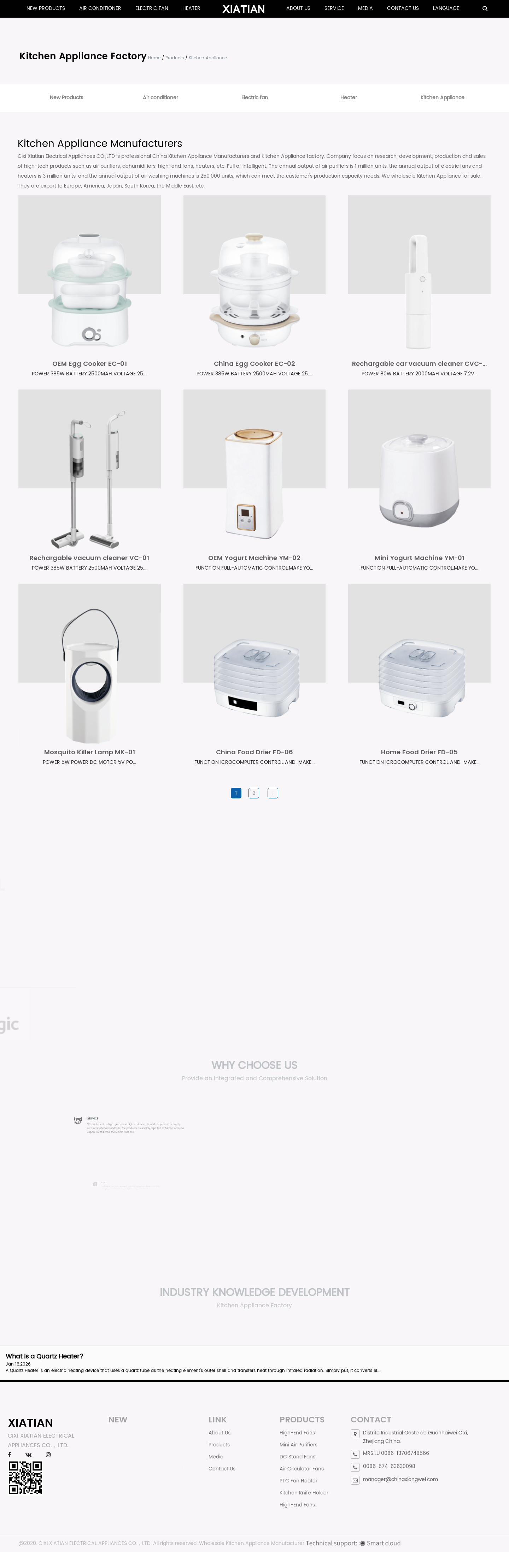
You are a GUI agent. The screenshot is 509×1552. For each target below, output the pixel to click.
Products (174, 58)
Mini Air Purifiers (298, 1445)
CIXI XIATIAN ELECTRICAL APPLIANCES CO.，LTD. (95, 1543)
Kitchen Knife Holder (304, 1493)
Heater (191, 8)
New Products (46, 8)
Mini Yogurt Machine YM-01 (419, 557)
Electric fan (151, 8)
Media (365, 8)
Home (154, 58)
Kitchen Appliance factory (293, 156)
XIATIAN (30, 1423)
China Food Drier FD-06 (254, 752)
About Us (298, 8)
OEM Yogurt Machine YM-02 (254, 557)
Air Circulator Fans (302, 1469)
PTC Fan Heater (298, 1481)
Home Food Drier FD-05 (419, 752)
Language (446, 8)
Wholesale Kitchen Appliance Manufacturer (251, 1543)
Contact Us (403, 8)
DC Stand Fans (297, 1457)
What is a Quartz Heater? (44, 1356)
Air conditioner (100, 8)
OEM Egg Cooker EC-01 (89, 363)
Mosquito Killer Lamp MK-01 (89, 752)
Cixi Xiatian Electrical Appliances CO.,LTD (66, 156)
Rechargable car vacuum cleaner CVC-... (419, 363)
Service (334, 8)
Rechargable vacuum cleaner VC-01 (89, 557)
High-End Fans (297, 1433)
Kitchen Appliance (442, 98)
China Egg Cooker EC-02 (254, 363)
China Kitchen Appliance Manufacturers (200, 156)
